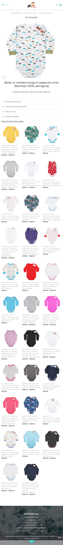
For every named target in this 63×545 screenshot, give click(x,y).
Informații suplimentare (14, 107)
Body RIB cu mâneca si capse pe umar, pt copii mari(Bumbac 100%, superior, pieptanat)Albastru (30, 488)
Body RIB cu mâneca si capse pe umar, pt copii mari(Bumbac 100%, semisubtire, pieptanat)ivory (9, 252)
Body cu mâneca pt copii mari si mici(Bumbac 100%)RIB (31, 149)
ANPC (30, 533)
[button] (5, 4)
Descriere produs (11, 102)
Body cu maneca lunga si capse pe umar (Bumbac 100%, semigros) (51, 250)
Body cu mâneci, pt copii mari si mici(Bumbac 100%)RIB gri (51, 286)
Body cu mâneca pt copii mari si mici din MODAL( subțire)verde (51, 454)
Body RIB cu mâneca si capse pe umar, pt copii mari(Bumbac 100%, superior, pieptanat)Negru (31, 354)
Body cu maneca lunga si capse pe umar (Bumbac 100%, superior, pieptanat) (52, 149)
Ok (31, 541)
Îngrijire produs (10, 117)
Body (35, 13)
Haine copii (27, 13)
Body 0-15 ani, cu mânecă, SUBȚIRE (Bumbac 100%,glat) (52, 353)
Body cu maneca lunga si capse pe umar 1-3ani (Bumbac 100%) (51, 387)
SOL (33, 533)
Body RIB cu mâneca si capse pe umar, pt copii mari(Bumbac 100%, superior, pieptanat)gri (9, 184)
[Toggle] (3, 102)
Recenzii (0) (8, 112)
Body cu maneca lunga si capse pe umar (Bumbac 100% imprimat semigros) (52, 183)
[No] (60, 540)
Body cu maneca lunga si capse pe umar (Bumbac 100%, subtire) (10, 286)
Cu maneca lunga (45, 13)
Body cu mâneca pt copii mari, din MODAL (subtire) (31, 453)
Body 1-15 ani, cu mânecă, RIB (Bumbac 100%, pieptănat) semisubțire (31, 183)
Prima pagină (16, 13)
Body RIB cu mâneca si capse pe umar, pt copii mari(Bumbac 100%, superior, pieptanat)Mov (30, 251)
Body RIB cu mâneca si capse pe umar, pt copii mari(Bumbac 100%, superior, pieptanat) (9, 150)
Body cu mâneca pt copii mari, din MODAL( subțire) (31, 386)
